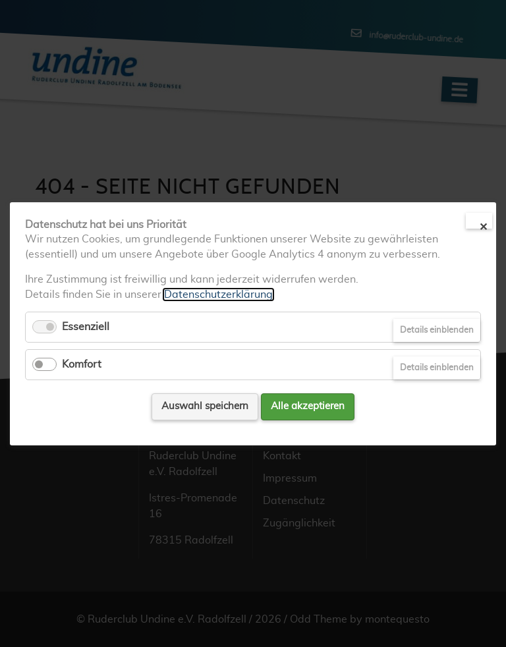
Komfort (81, 364)
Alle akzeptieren (308, 406)
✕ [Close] (483, 225)
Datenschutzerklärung (218, 294)
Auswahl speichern (204, 406)
